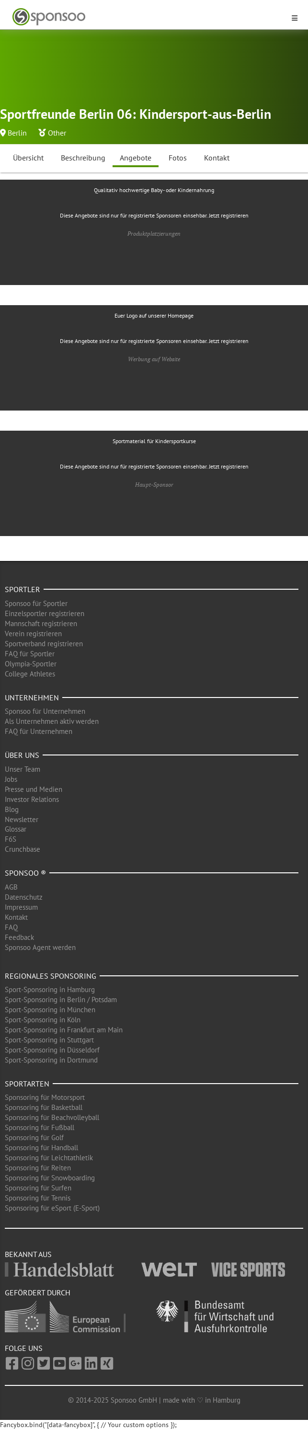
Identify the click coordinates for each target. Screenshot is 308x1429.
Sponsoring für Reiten (38, 1167)
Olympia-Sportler (31, 663)
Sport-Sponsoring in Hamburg (50, 989)
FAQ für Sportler (30, 653)
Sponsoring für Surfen (38, 1187)
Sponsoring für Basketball (43, 1107)
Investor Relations (32, 799)
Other (57, 132)
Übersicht (28, 157)
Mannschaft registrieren (41, 623)
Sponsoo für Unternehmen (45, 711)
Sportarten (27, 1083)
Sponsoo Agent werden (40, 947)
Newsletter (21, 819)
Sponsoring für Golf (34, 1137)
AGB (11, 887)
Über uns (22, 755)
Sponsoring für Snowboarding (50, 1177)
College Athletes (30, 673)
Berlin (17, 132)
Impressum (21, 907)
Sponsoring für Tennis (37, 1197)
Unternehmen (32, 697)
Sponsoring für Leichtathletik (49, 1157)
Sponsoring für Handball (41, 1147)
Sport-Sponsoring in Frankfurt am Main (64, 1029)
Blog (12, 809)
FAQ (11, 927)
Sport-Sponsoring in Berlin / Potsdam (61, 999)
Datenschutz (24, 897)
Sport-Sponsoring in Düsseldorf (52, 1049)
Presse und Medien (33, 789)
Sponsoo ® (25, 873)
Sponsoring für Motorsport (45, 1097)
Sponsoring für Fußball (39, 1127)
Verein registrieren (33, 633)
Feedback (19, 937)
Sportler (22, 589)
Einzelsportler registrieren (44, 613)
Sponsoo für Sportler (36, 603)
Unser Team (22, 769)
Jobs (11, 779)
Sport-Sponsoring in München (50, 1009)
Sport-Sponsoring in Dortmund (51, 1059)
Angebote (135, 157)
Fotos (178, 157)
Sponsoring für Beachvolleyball (52, 1117)
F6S (10, 839)
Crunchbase (22, 849)
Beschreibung (83, 157)
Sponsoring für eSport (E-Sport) (52, 1207)
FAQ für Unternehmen (38, 731)
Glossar (15, 829)
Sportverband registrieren (44, 643)
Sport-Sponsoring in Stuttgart (49, 1039)
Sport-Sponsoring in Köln (42, 1019)
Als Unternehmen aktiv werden (52, 721)
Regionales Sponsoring (50, 976)
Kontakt (216, 157)
